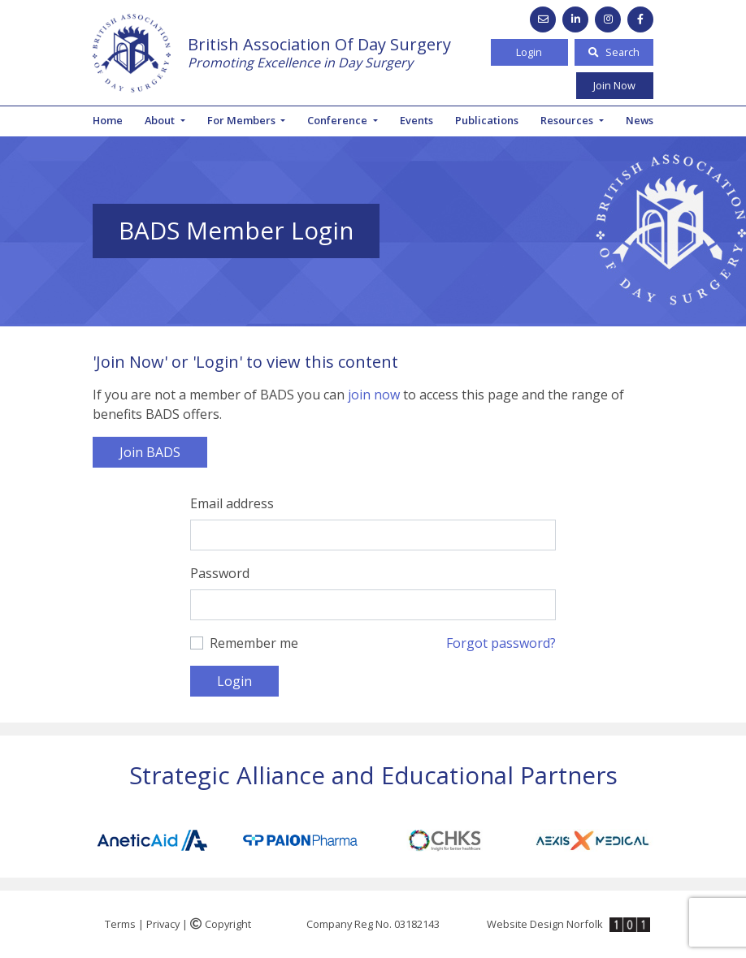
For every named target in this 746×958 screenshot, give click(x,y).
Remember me (254, 643)
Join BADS (149, 452)
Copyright (220, 924)
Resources (568, 120)
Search (614, 52)
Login (529, 52)
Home (108, 120)
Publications (486, 120)
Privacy (163, 924)
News (639, 120)
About (161, 120)
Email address (232, 503)
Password (219, 573)
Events (416, 120)
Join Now (614, 85)
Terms (120, 924)
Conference (338, 120)
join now (374, 394)
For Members (242, 120)
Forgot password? (501, 643)
